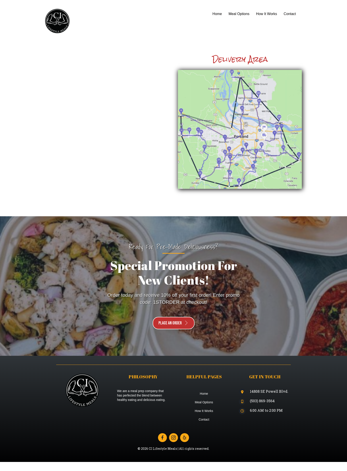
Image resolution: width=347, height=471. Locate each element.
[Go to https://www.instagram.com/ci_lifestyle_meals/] (173, 437)
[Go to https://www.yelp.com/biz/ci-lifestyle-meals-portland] (184, 437)
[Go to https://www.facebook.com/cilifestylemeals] (162, 437)
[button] (174, 323)
